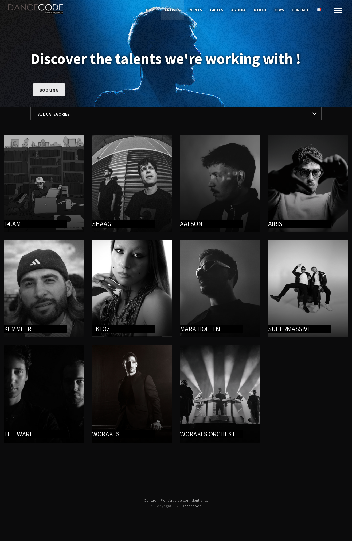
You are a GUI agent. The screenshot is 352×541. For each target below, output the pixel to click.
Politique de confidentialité (184, 500)
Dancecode (191, 506)
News (279, 9)
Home (151, 9)
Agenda (238, 9)
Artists (172, 9)
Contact (300, 9)
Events (195, 9)
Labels (216, 9)
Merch (260, 9)
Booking (49, 90)
